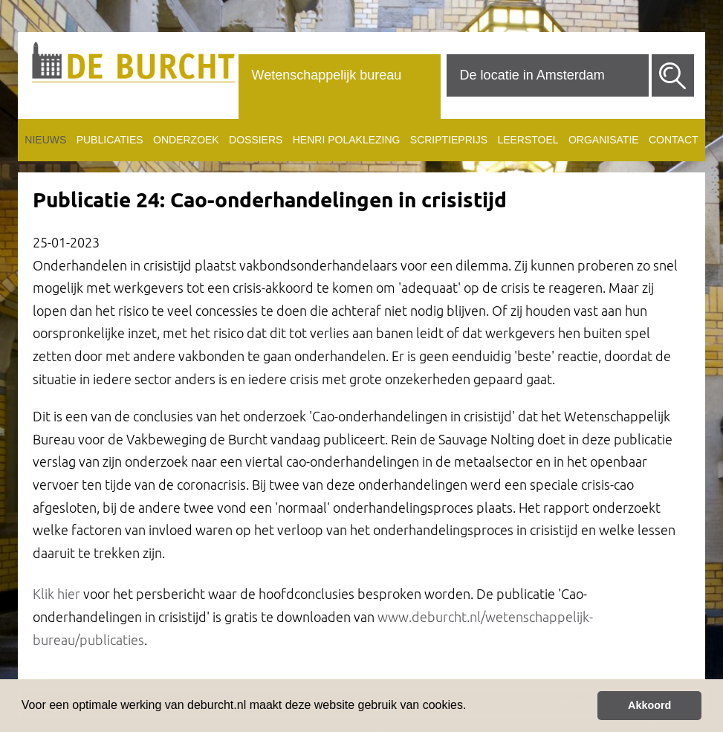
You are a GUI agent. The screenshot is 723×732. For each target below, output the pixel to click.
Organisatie (603, 140)
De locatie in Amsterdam (532, 75)
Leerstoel (527, 140)
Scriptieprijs (448, 140)
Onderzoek (186, 140)
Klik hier (56, 593)
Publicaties (110, 140)
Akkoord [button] (649, 705)
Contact (673, 140)
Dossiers (255, 140)
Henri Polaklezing (347, 140)
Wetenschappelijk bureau (327, 75)
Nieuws (45, 140)
